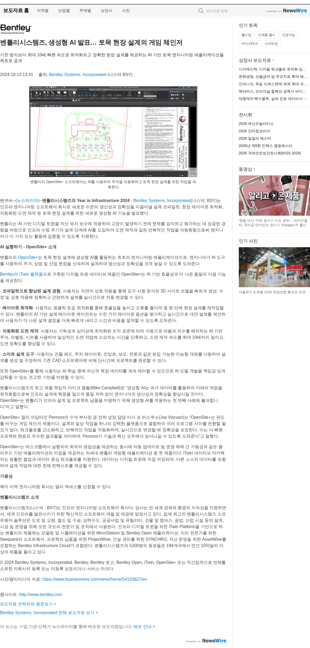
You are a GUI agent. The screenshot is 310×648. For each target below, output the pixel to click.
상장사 (106, 10)
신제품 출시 (266, 35)
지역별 (43, 10)
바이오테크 (249, 43)
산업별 (64, 10)
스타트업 (271, 43)
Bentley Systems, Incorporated (77, 74)
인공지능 (288, 35)
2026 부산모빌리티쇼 (256, 124)
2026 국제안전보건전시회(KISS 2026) (270, 153)
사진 (126, 10)
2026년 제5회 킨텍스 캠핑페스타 (266, 146)
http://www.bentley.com (40, 594)
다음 (306, 267)
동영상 (245, 169)
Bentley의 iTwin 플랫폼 (21, 274)
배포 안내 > (144, 626)
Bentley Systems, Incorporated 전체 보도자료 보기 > (49, 612)
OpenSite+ (28, 257)
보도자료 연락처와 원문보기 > (28, 604)
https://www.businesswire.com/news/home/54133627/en (95, 579)
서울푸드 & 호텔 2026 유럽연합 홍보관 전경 (272, 292)
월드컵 (246, 35)
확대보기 (192, 172)
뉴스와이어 (27, 200)
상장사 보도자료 (255, 60)
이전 (243, 267)
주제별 (85, 10)
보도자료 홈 (16, 10)
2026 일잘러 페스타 (255, 138)
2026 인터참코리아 (254, 131)
